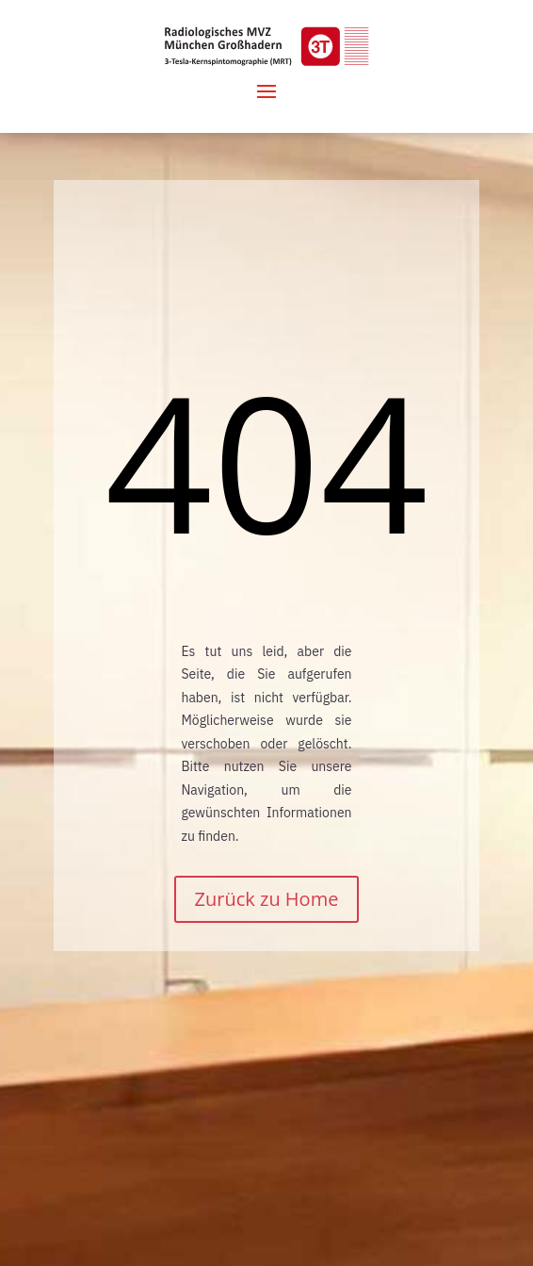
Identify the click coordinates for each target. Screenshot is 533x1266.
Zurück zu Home (267, 899)
